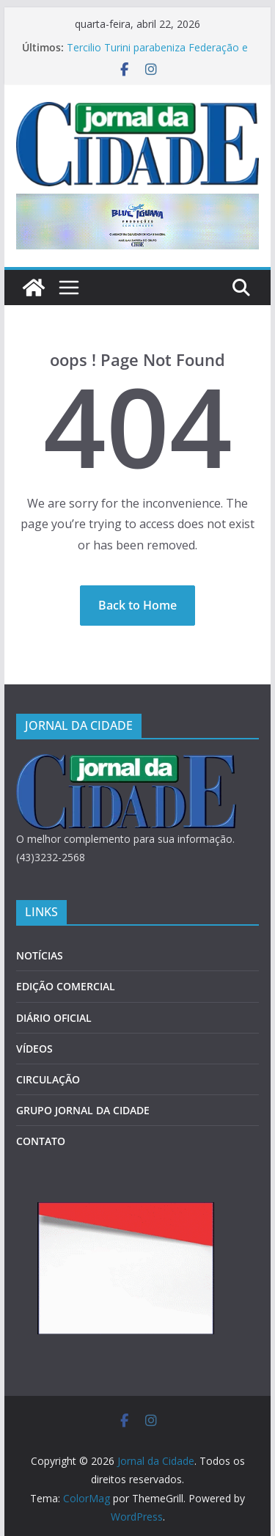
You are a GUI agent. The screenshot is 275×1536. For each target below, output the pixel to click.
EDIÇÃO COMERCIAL (65, 986)
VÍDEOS (34, 1049)
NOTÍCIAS (39, 955)
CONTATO (40, 1141)
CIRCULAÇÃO (48, 1079)
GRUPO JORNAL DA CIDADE (83, 1110)
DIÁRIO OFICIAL (54, 1018)
